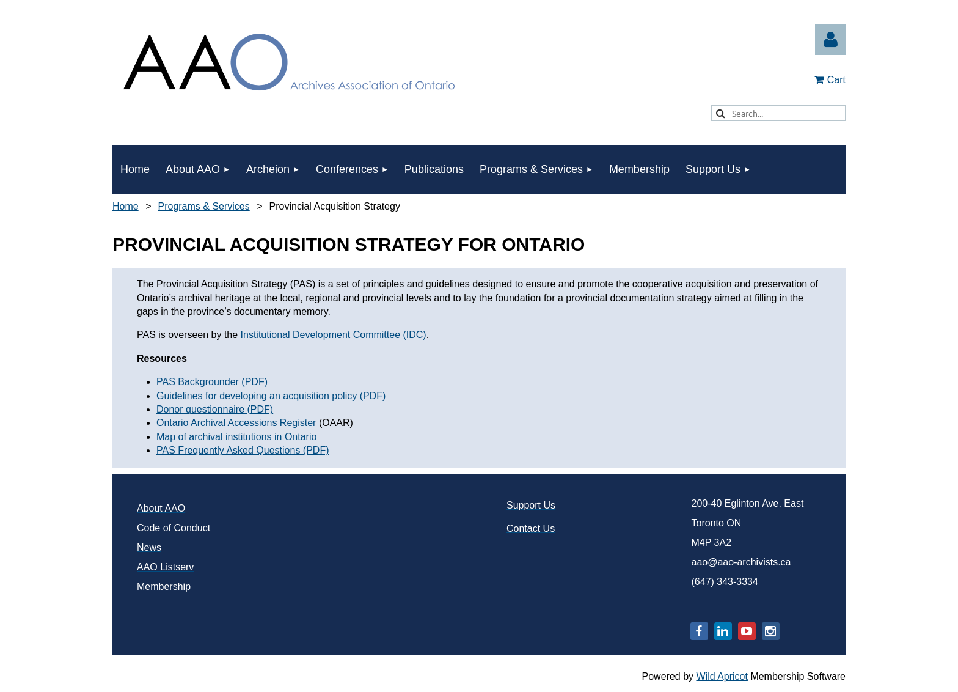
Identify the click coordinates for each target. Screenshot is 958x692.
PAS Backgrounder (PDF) (212, 382)
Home (125, 206)
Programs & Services (203, 206)
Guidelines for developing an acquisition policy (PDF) (271, 396)
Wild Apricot (721, 676)
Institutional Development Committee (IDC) (333, 334)
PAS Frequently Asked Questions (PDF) (242, 450)
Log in (830, 39)
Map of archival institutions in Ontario (236, 437)
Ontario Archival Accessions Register (236, 423)
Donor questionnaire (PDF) (214, 409)
